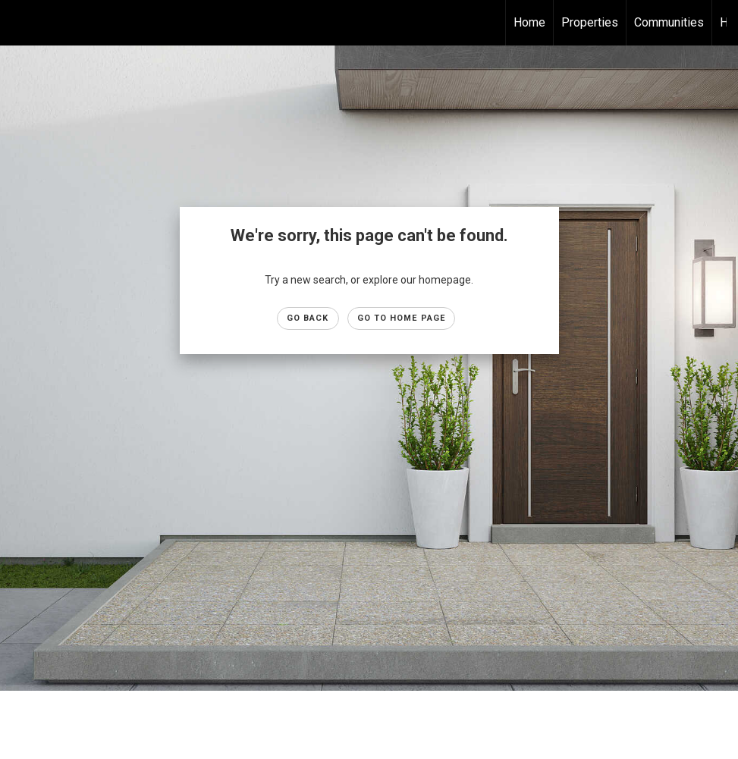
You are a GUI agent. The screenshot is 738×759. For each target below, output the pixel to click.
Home (529, 22)
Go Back (308, 318)
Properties (589, 22)
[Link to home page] (19, 22)
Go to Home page (401, 318)
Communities (669, 22)
